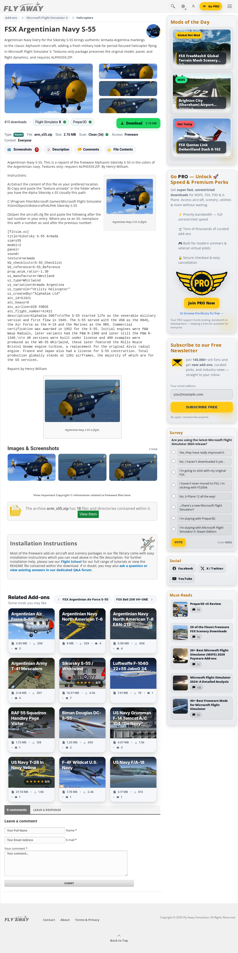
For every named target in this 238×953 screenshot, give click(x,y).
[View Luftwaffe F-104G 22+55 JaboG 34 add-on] (133, 673)
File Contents (120, 149)
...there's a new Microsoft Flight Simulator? (200, 507)
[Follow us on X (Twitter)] (212, 568)
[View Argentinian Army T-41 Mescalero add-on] (31, 673)
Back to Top (119, 931)
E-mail (71, 833)
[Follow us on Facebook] (183, 568)
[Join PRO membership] (202, 289)
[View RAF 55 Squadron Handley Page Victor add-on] (31, 722)
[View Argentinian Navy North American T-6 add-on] (82, 623)
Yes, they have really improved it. (202, 452)
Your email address (183, 386)
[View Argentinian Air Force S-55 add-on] (31, 623)
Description (58, 150)
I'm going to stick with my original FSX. (202, 472)
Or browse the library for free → (202, 313)
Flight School (71, 554)
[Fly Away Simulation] (24, 6)
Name (71, 823)
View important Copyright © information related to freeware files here (82, 488)
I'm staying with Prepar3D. (197, 518)
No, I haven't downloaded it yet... (202, 461)
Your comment (15, 841)
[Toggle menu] (229, 6)
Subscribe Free (202, 407)
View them (88, 507)
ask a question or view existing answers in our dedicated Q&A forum (78, 561)
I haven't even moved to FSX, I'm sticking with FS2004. (202, 485)
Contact (49, 913)
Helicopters (84, 18)
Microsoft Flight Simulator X (47, 18)
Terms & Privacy (87, 913)
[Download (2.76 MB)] (138, 123)
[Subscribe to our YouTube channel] (182, 578)
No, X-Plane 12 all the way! (197, 496)
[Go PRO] (210, 6)
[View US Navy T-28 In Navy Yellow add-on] (31, 772)
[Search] (173, 6)
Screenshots (23, 149)
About (65, 913)
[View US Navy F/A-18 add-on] (133, 772)
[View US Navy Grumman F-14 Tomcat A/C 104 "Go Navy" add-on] (133, 722)
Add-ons (11, 18)
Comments (88, 150)
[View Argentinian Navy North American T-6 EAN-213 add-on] (133, 623)
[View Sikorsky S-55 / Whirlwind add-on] (82, 673)
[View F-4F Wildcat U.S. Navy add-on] (82, 772)
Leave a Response (47, 803)
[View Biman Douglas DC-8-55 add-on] (82, 722)
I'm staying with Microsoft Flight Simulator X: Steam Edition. (201, 529)
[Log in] (193, 6)
